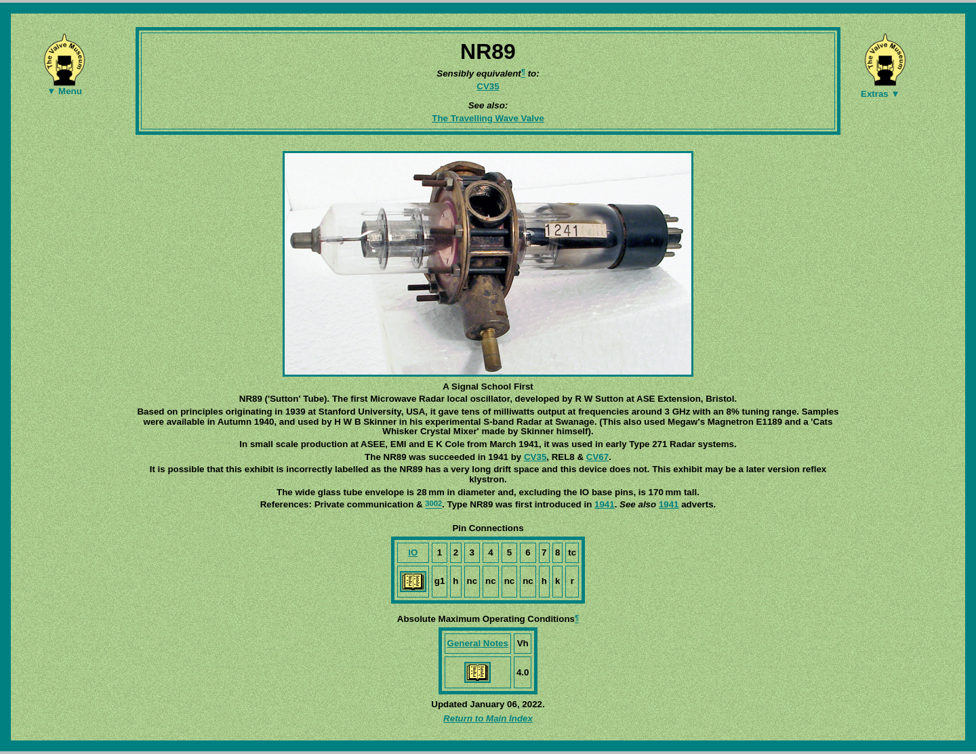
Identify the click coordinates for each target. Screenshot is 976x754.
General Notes (477, 643)
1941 (604, 504)
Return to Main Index (488, 718)
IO (413, 552)
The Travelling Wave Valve (488, 118)
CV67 (597, 457)
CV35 (487, 86)
